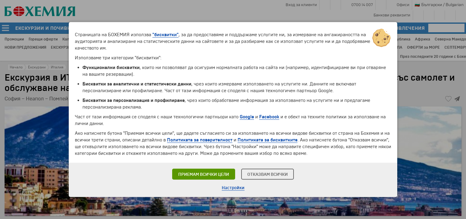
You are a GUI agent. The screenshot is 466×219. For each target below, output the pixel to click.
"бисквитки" (165, 34)
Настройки (233, 187)
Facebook (269, 117)
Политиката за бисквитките (267, 140)
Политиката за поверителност (199, 140)
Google (247, 117)
